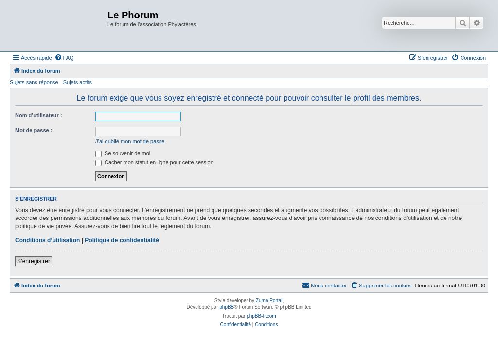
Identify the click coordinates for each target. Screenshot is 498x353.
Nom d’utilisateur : (38, 115)
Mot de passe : (33, 130)
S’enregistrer (33, 261)
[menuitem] (64, 58)
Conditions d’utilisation (47, 240)
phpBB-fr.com (261, 316)
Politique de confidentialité (122, 240)
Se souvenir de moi (122, 153)
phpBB (226, 307)
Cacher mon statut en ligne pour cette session (154, 162)
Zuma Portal (269, 300)
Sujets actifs (77, 82)
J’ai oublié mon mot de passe (129, 141)
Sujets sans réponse (34, 82)
